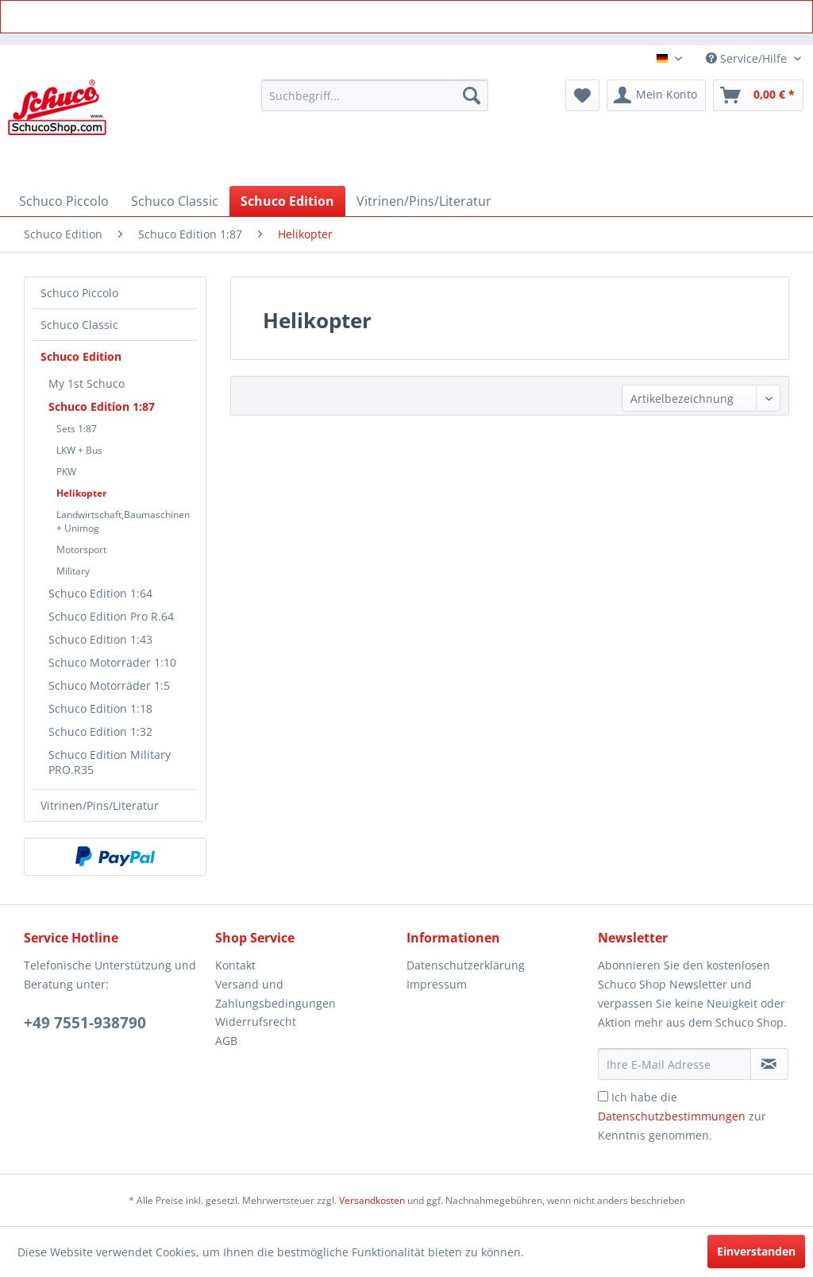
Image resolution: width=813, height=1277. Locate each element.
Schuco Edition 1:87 (101, 406)
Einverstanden (756, 1251)
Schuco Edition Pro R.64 (111, 616)
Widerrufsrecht (255, 1021)
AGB (226, 1040)
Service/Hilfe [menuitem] (748, 58)
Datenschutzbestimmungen (672, 1116)
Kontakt (235, 965)
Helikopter (81, 493)
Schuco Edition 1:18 (100, 708)
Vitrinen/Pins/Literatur (99, 805)
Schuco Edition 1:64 (100, 593)
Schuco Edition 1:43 (100, 639)
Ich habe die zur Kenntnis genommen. (682, 1116)
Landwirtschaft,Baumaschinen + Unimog (123, 521)
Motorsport (81, 549)
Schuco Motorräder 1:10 (112, 662)
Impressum (436, 984)
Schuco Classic (79, 324)
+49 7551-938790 (85, 1022)
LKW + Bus (79, 450)
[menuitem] (375, 95)
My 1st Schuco (86, 383)
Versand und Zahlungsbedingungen (275, 994)
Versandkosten (372, 1200)
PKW (66, 471)
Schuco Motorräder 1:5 (109, 685)
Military (73, 571)
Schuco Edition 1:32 (100, 731)
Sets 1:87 (76, 428)
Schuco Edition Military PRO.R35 (109, 762)
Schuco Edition (80, 356)
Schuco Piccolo (79, 292)
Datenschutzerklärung (465, 965)
